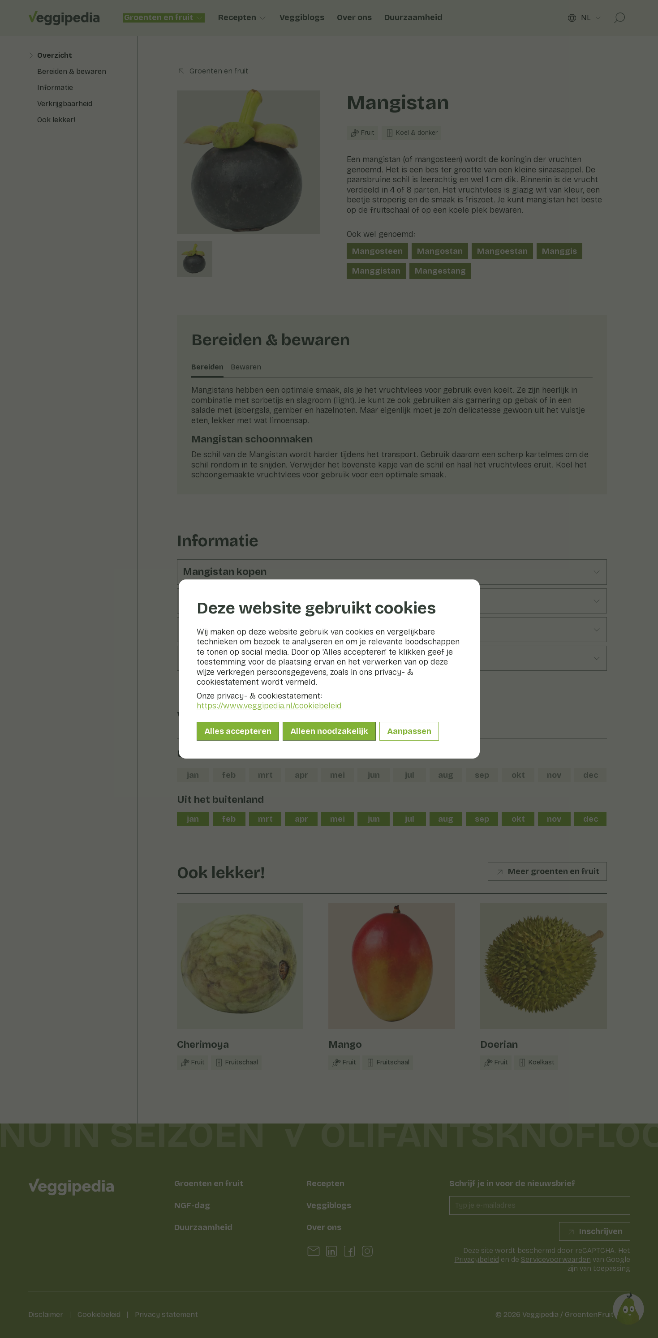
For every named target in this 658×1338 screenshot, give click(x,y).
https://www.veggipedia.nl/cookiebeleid (269, 706)
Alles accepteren (237, 731)
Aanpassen (409, 731)
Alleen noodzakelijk (329, 731)
